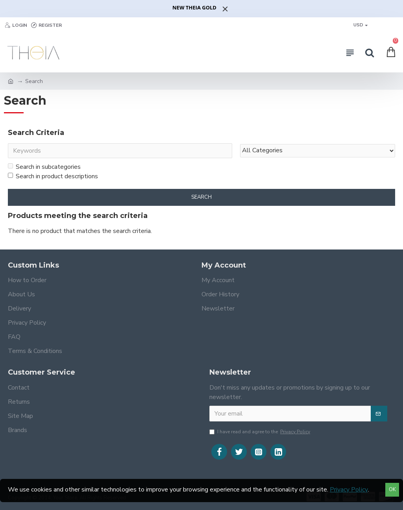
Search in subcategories (44, 167)
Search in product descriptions (53, 176)
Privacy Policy (349, 489)
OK (392, 489)
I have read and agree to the (260, 431)
